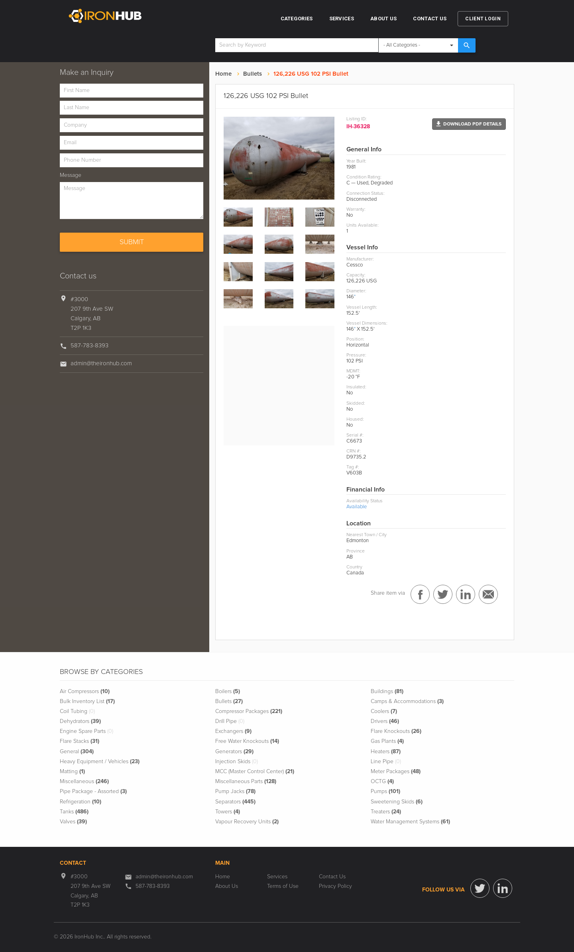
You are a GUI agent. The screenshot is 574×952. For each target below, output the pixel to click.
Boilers (227, 691)
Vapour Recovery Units (247, 822)
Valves (73, 822)
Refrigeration (80, 802)
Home (223, 74)
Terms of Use (283, 886)
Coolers (384, 711)
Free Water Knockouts (247, 741)
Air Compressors (85, 691)
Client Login (483, 19)
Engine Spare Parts (86, 731)
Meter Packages (396, 771)
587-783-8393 (89, 346)
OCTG (382, 781)
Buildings (387, 691)
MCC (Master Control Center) (254, 771)
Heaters (386, 751)
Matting (72, 771)
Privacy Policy (335, 886)
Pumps (385, 791)
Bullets (252, 74)
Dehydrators (80, 721)
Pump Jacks (235, 791)
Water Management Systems (410, 822)
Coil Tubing (77, 711)
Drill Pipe (229, 721)
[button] (469, 124)
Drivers (385, 721)
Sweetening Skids (397, 802)
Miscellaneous (84, 781)
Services (341, 19)
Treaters (386, 812)
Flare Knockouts (396, 731)
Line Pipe (386, 761)
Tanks (74, 812)
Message (70, 175)
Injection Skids (236, 761)
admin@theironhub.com (101, 363)
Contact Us (429, 19)
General (77, 751)
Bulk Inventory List (87, 701)
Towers (227, 812)
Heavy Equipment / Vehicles (100, 761)
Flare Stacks (79, 741)
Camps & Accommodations (407, 701)
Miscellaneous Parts (245, 781)
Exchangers (233, 731)
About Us (383, 19)
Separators (235, 802)
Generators (234, 751)
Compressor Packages (248, 711)
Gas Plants (387, 741)
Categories (297, 19)
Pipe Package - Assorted (93, 791)
